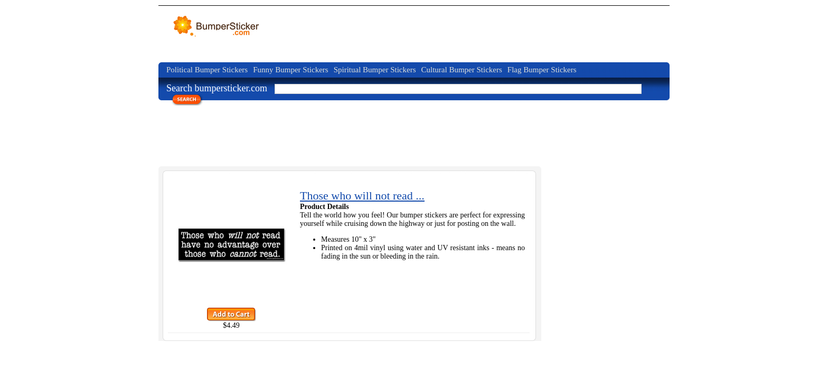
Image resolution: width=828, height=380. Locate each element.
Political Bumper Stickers (207, 69)
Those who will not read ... (362, 195)
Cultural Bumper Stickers (461, 69)
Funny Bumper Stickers (290, 69)
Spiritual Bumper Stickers (375, 69)
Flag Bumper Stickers (542, 69)
